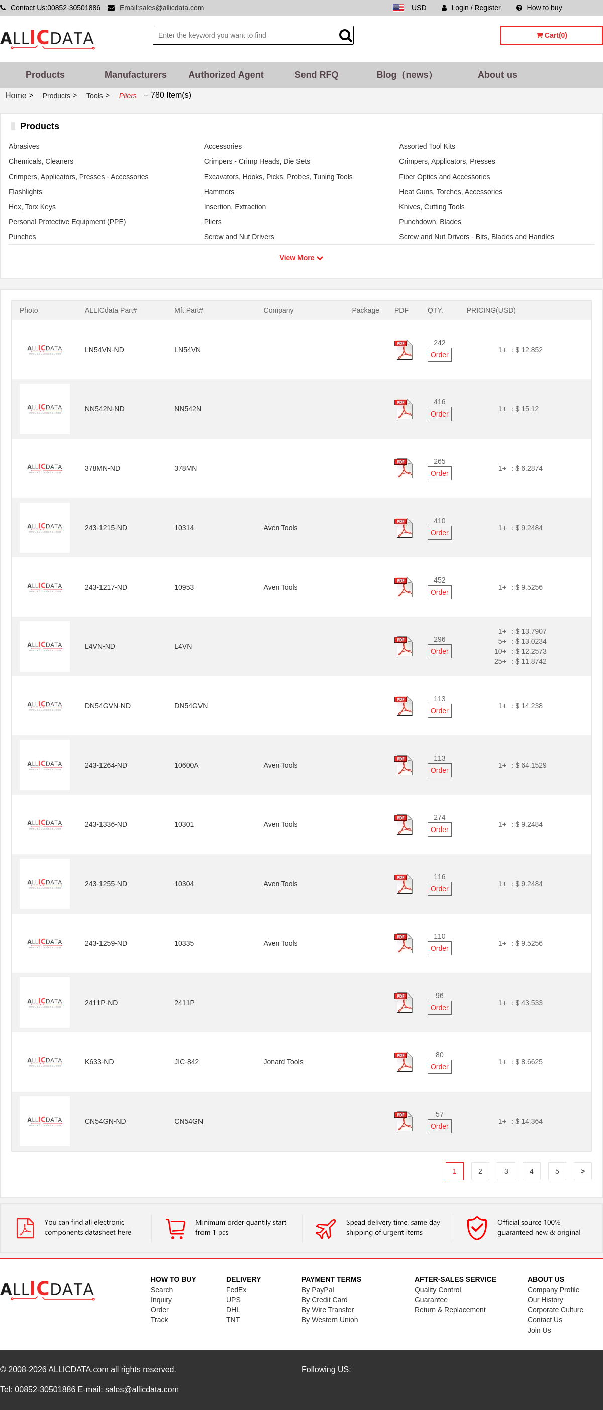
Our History (545, 1300)
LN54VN (187, 350)
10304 (184, 884)
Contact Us (545, 1320)
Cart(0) (551, 35)
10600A (186, 765)
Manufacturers (136, 75)
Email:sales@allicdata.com (162, 8)
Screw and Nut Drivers (239, 237)
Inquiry (161, 1300)
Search (162, 1290)
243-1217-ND (106, 587)
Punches (22, 237)
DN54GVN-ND (108, 706)
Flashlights (25, 192)
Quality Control (438, 1290)
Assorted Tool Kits (427, 146)
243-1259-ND (106, 943)
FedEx (236, 1290)
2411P (184, 1003)
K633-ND (99, 1062)
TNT (233, 1320)
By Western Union (329, 1320)
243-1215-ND (106, 528)
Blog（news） (406, 75)
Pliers (213, 222)
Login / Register (471, 8)
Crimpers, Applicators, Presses (447, 161)
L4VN (183, 646)
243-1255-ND (106, 884)
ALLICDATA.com (78, 1369)
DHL (233, 1310)
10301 (184, 824)
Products (45, 75)
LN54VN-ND (104, 350)
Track (159, 1320)
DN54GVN (191, 706)
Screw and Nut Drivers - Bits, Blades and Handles (476, 237)
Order (440, 355)
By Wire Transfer (327, 1310)
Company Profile (554, 1290)
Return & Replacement (450, 1310)
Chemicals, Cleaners (41, 161)
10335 (184, 943)
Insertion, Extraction (235, 207)
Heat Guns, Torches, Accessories (450, 192)
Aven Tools (281, 528)
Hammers (219, 192)
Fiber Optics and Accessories (444, 177)
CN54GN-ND (105, 1121)
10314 (184, 528)
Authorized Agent (225, 75)
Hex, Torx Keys (32, 207)
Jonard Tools (284, 1062)
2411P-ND (101, 1003)
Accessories (223, 146)
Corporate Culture (555, 1310)
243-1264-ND (106, 765)
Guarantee (431, 1300)
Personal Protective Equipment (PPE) (67, 222)
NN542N (188, 409)
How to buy (539, 8)
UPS (233, 1300)
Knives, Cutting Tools (431, 207)
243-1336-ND (106, 824)
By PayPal (317, 1290)
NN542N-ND (105, 409)
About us (497, 75)
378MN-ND (102, 468)
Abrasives (24, 146)
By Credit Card (324, 1300)
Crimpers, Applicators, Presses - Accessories (79, 177)
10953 (184, 587)
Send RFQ (316, 75)
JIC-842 (186, 1062)
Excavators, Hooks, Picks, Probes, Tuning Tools (278, 177)
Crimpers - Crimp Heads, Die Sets (257, 161)
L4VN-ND (100, 646)
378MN (185, 468)
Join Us (539, 1330)
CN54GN (188, 1121)
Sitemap (590, 8)
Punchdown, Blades (430, 222)
